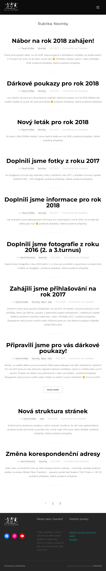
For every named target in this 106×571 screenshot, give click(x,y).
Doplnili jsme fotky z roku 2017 (53, 160)
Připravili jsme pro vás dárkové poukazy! (53, 347)
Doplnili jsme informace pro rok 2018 (52, 202)
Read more (55, 389)
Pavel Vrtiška (28, 48)
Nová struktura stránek (53, 411)
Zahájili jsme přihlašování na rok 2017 (53, 291)
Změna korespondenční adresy (53, 453)
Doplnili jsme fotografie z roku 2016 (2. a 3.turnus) (53, 247)
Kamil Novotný (27, 257)
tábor (43, 302)
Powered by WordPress (14, 566)
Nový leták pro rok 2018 (53, 122)
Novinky (42, 48)
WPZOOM (97, 566)
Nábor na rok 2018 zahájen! (53, 40)
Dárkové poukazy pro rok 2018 (53, 83)
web (49, 302)
